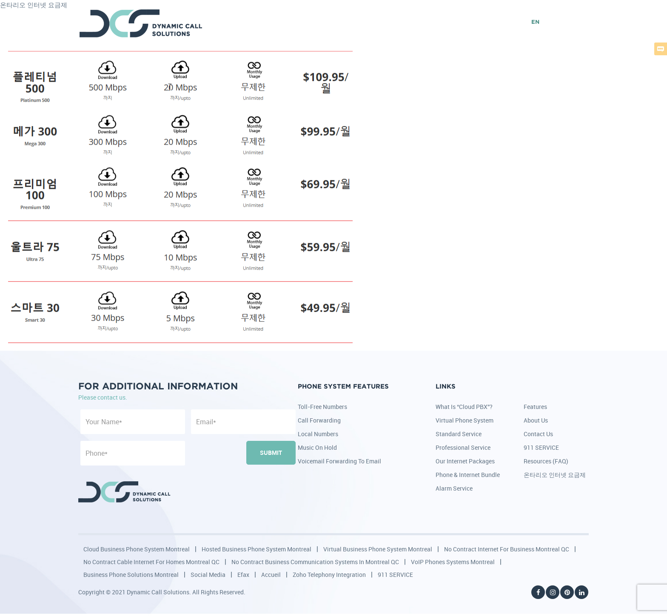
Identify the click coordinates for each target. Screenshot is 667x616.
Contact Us (538, 434)
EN (535, 22)
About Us (536, 420)
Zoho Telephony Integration (329, 575)
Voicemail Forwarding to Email (339, 461)
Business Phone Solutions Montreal (131, 575)
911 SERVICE (541, 447)
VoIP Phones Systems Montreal (453, 562)
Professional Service (463, 447)
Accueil (271, 575)
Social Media (208, 575)
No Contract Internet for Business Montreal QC (506, 549)
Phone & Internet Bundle (468, 475)
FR (549, 22)
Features (535, 407)
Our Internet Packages (465, 461)
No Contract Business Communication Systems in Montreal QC (315, 562)
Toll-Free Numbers (322, 407)
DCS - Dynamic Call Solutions (141, 23)
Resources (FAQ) (546, 461)
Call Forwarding (319, 420)
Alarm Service (454, 488)
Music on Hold (317, 447)
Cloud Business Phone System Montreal (136, 549)
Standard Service (459, 434)
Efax (243, 575)
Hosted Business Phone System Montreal (256, 549)
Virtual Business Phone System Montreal (377, 549)
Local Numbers (318, 434)
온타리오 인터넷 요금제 (555, 475)
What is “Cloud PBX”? (464, 407)
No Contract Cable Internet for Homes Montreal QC (151, 562)
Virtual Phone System (464, 420)
